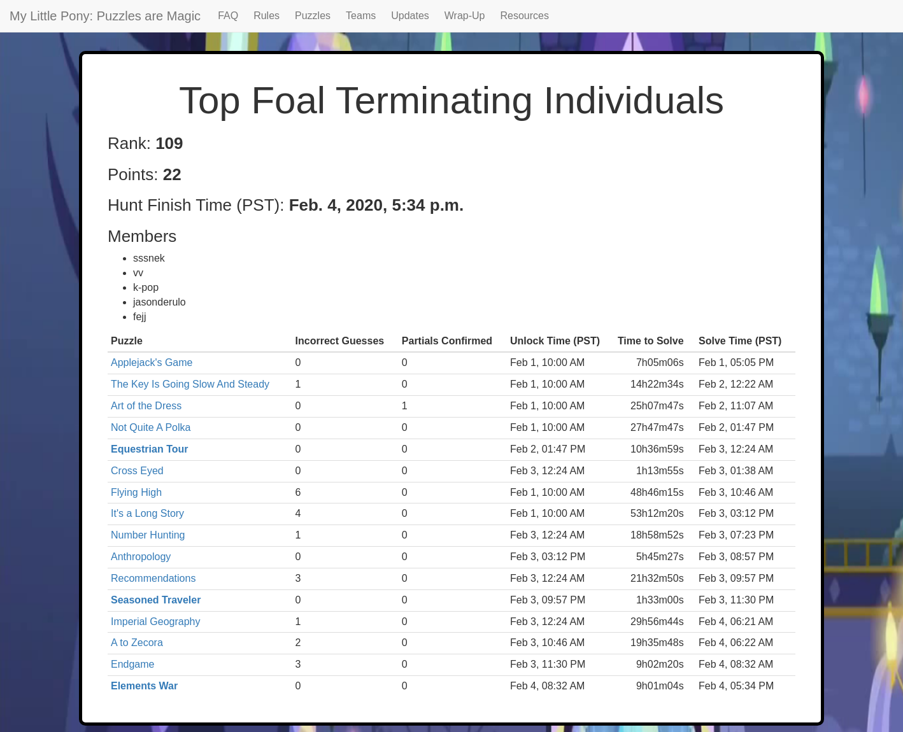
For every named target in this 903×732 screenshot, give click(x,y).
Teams (361, 15)
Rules (266, 15)
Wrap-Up (464, 15)
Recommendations (153, 578)
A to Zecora (137, 642)
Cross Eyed (137, 470)
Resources (525, 15)
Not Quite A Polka (150, 427)
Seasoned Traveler (156, 600)
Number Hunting (148, 535)
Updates (410, 15)
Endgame (133, 664)
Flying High (136, 492)
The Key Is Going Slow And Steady (190, 384)
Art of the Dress (146, 405)
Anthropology (141, 556)
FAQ (228, 15)
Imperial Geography (156, 621)
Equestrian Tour (149, 449)
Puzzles (313, 15)
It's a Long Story (147, 513)
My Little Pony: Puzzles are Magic (105, 16)
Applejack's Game (151, 362)
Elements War (144, 685)
